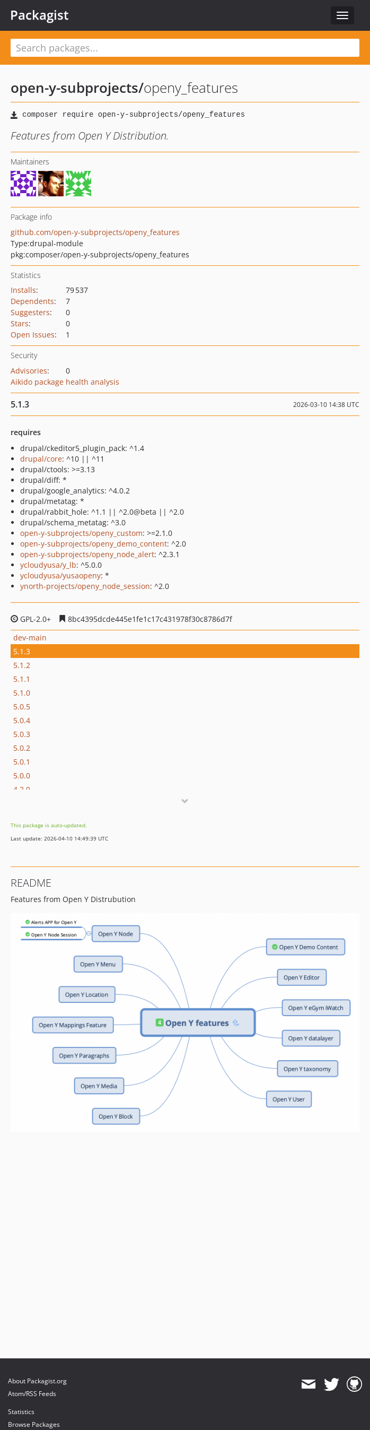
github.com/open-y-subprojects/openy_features (95, 232)
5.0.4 (21, 720)
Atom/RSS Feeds (32, 1393)
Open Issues (33, 335)
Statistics (21, 1411)
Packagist (39, 14)
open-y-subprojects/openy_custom (81, 533)
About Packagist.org (37, 1380)
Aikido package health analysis (65, 382)
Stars (20, 323)
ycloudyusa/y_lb (48, 565)
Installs (23, 290)
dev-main (30, 637)
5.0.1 (21, 762)
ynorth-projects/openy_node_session (85, 586)
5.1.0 (21, 693)
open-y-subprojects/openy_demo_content (93, 544)
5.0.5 (21, 706)
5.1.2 (21, 665)
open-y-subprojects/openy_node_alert (87, 554)
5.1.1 (21, 679)
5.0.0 (21, 775)
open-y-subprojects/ (77, 87)
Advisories (29, 371)
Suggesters (30, 312)
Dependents (32, 301)
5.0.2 (21, 748)
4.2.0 (21, 789)
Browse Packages (34, 1424)
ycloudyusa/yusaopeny (60, 575)
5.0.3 (21, 734)
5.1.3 (21, 651)
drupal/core (41, 459)
